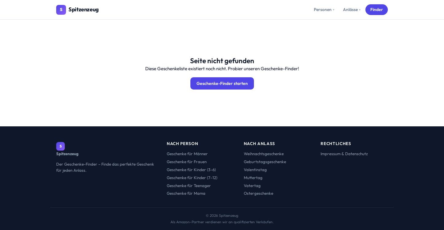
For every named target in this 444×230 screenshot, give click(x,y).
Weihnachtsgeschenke (264, 153)
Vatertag (252, 185)
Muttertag (253, 177)
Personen (324, 9)
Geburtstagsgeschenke (265, 161)
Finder (376, 9)
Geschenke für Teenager (189, 185)
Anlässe (351, 9)
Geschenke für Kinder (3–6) (191, 169)
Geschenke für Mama (186, 193)
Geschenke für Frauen (187, 161)
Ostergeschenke (258, 193)
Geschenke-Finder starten (222, 83)
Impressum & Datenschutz (344, 153)
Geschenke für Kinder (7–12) (192, 177)
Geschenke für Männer (187, 153)
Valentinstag (255, 169)
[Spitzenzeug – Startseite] (77, 10)
